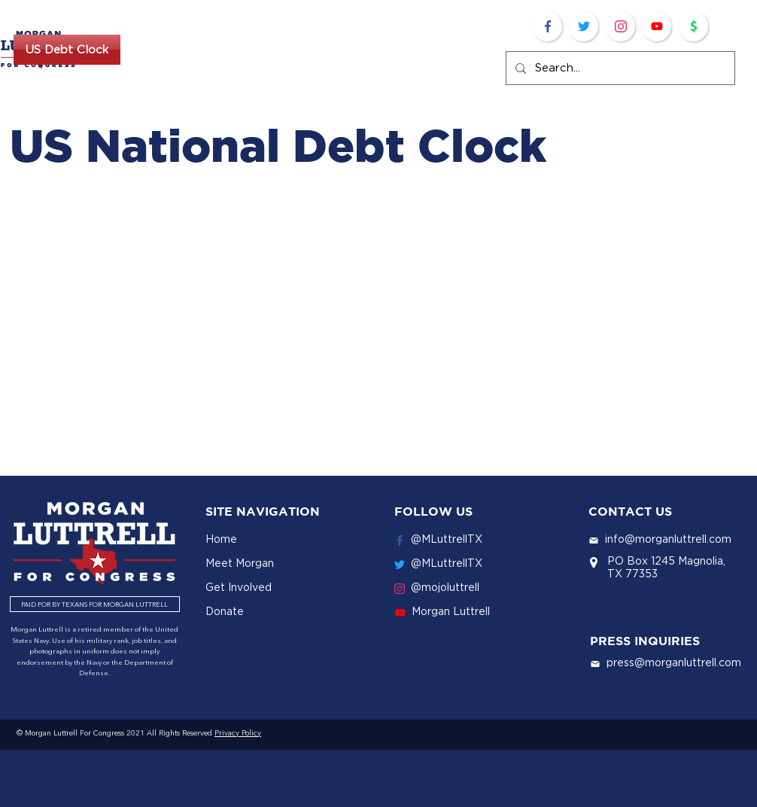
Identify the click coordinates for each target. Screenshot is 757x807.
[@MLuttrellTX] (472, 539)
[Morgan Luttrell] (473, 611)
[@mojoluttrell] (472, 587)
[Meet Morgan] (284, 563)
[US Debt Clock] (67, 50)
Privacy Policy (237, 733)
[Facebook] (547, 26)
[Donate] (693, 26)
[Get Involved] (284, 587)
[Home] (284, 539)
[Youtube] (656, 26)
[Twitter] (583, 26)
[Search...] (619, 68)
